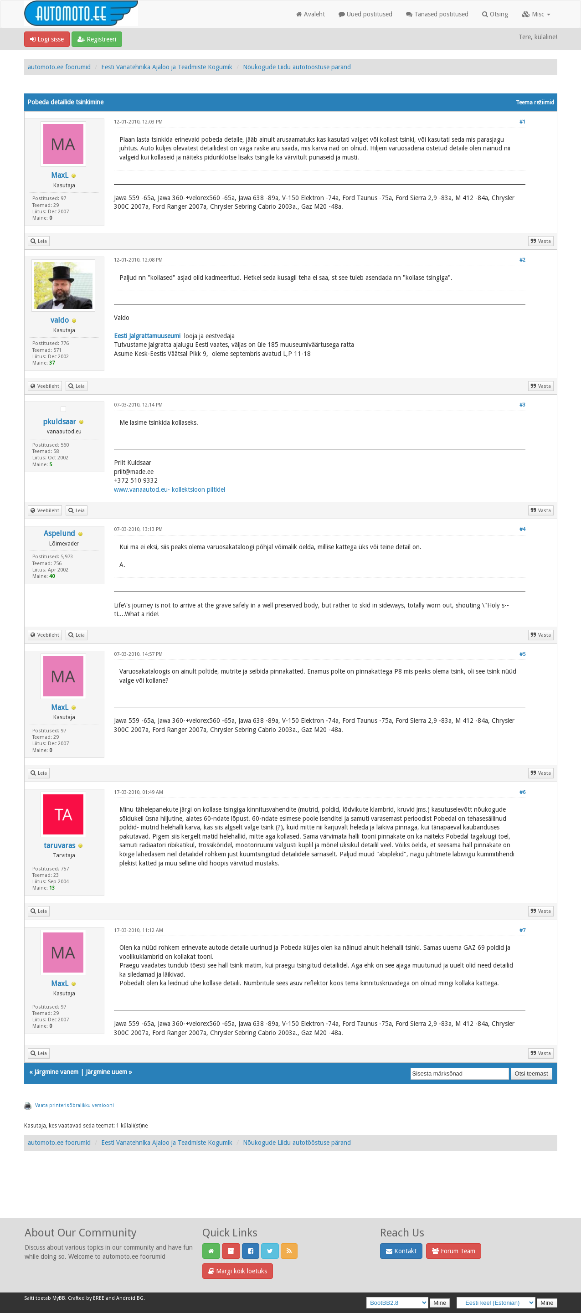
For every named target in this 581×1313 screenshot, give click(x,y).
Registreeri (96, 39)
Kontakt (401, 1251)
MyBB (58, 1298)
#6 (522, 792)
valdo (60, 320)
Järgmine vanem (56, 1072)
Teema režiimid (535, 102)
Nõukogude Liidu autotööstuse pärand (297, 67)
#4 (522, 529)
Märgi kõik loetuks (237, 1271)
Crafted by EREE (86, 1298)
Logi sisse (47, 39)
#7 (522, 930)
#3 (522, 405)
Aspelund (59, 533)
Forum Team (453, 1251)
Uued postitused (365, 14)
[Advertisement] (291, 1194)
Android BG (130, 1298)
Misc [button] (536, 14)
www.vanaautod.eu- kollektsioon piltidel (169, 489)
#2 (522, 260)
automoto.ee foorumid (59, 67)
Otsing (495, 14)
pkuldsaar (59, 421)
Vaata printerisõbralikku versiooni (74, 1105)
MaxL (59, 175)
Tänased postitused (437, 14)
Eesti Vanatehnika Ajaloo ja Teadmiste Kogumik (166, 67)
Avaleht (310, 14)
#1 (522, 122)
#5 (522, 654)
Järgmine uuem (106, 1072)
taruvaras (59, 845)
